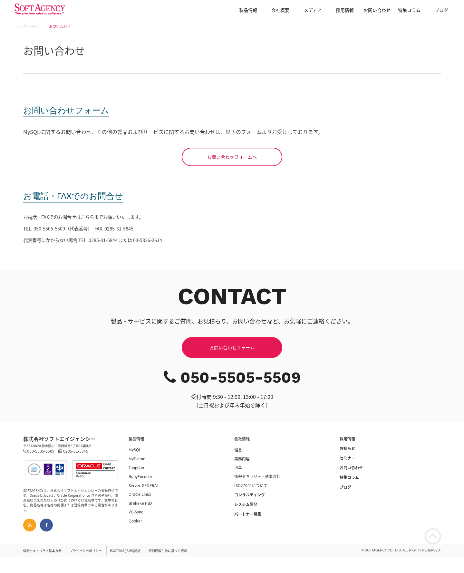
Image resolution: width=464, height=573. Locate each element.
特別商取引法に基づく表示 (168, 550)
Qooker (135, 521)
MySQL (135, 450)
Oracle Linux (140, 494)
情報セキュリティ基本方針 (257, 476)
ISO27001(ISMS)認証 (125, 550)
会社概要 (280, 10)
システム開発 (245, 504)
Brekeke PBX (140, 503)
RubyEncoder (140, 476)
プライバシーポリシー (86, 550)
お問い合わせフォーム (232, 347)
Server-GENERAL (144, 485)
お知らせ (347, 448)
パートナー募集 (247, 514)
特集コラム (409, 10)
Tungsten (137, 467)
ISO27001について (250, 485)
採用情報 (345, 10)
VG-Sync (136, 512)
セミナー (347, 458)
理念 (238, 450)
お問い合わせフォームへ (232, 157)
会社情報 (242, 439)
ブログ (441, 10)
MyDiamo (137, 459)
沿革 (238, 467)
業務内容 (242, 459)
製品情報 (248, 10)
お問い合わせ (377, 10)
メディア (313, 10)
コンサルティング (249, 495)
